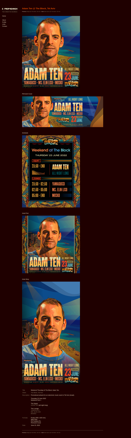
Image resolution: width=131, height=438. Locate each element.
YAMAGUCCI (35, 410)
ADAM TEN (35, 405)
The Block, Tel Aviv (37, 392)
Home (4, 16)
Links (3, 24)
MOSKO (33, 413)
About (4, 20)
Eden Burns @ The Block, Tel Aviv (52, 11)
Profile (4, 22)
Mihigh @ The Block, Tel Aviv (34, 11)
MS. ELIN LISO (36, 412)
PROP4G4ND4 (9, 8)
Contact (4, 26)
